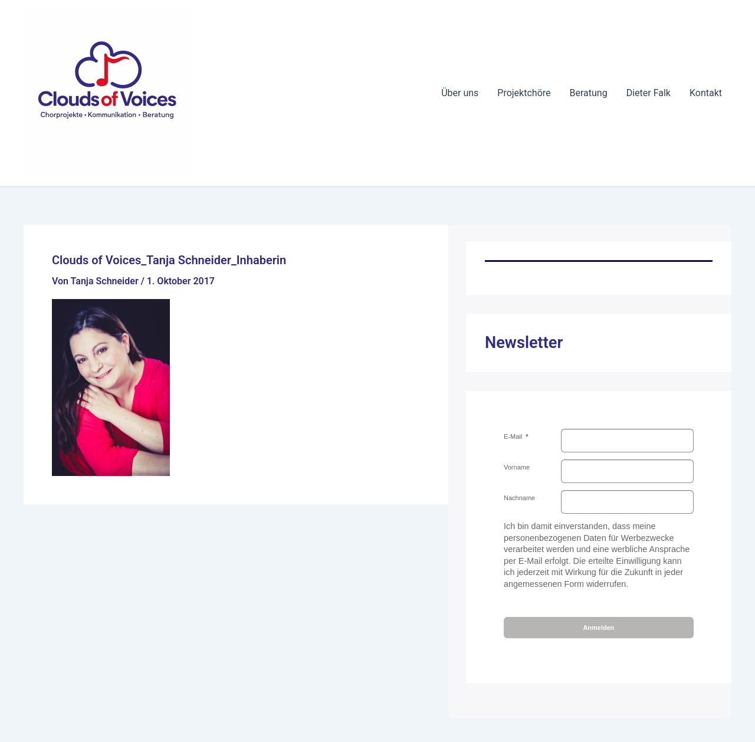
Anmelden (598, 627)
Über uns (459, 93)
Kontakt (706, 93)
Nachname (519, 497)
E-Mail (514, 436)
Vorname (517, 467)
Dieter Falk (648, 93)
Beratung (589, 93)
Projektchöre (523, 93)
